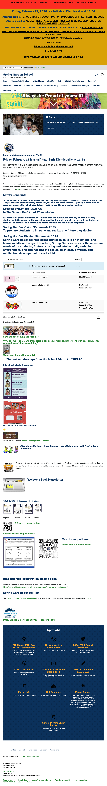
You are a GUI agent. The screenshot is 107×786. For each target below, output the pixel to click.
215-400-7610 (8, 772)
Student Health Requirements (19, 533)
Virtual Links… (38, 81)
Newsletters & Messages (80, 86)
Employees (33, 750)
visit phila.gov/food (92, 27)
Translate (39, 67)
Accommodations (81, 780)
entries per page (16, 259)
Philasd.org (31, 782)
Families (13, 750)
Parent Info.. (92, 81)
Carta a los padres (24, 669)
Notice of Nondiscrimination (41, 780)
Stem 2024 (97, 86)
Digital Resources (9, 90)
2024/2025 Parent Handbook (83, 646)
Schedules (7, 86)
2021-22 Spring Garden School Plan (21, 598)
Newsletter (55, 479)
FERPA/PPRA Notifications (13, 782)
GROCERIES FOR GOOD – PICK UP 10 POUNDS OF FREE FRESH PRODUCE (63, 17)
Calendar (43, 750)
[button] (29, 266)
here (89, 598)
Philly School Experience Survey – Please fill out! (29, 619)
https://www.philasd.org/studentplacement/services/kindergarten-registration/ (35, 587)
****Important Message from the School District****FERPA (43, 359)
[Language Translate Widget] (13, 68)
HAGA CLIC (64, 23)
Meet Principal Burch (76, 539)
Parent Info (24, 692)
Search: (78, 259)
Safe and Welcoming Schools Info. (21, 336)
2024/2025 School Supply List (83, 670)
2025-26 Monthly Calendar (75, 81)
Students (17, 86)
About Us (50, 81)
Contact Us (28, 86)
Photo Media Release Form (76, 544)
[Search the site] (102, 75)
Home (5, 81)
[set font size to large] (97, 75)
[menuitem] (7, 81)
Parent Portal (54, 750)
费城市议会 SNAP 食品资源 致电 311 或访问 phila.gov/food (53, 38)
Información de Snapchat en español (53, 46)
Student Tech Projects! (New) (47, 86)
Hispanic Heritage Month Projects (35, 441)
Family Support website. (30, 756)
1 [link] (98, 317)
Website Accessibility (63, 780)
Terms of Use (7, 780)
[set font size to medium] (95, 75)
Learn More (52, 128)
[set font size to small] (93, 75)
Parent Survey (82, 692)
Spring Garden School (18, 74)
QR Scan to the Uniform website (27, 523)
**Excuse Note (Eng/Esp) (20, 81)
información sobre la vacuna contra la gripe (53, 56)
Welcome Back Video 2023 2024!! (53, 670)
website (19, 189)
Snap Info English (53, 42)
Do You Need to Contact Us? (53, 646)
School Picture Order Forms (53, 724)
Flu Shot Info (53, 50)
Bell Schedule (53, 692)
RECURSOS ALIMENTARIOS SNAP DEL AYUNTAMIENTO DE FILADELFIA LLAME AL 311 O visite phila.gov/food (53, 32)
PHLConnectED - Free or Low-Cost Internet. (24, 646)
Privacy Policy (22, 780)
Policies (64, 86)
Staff (59, 81)
